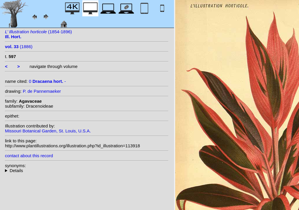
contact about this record (29, 155)
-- (86, 170)
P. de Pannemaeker (42, 91)
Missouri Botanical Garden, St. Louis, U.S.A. (48, 130)
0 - (47, 81)
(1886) (18, 46)
